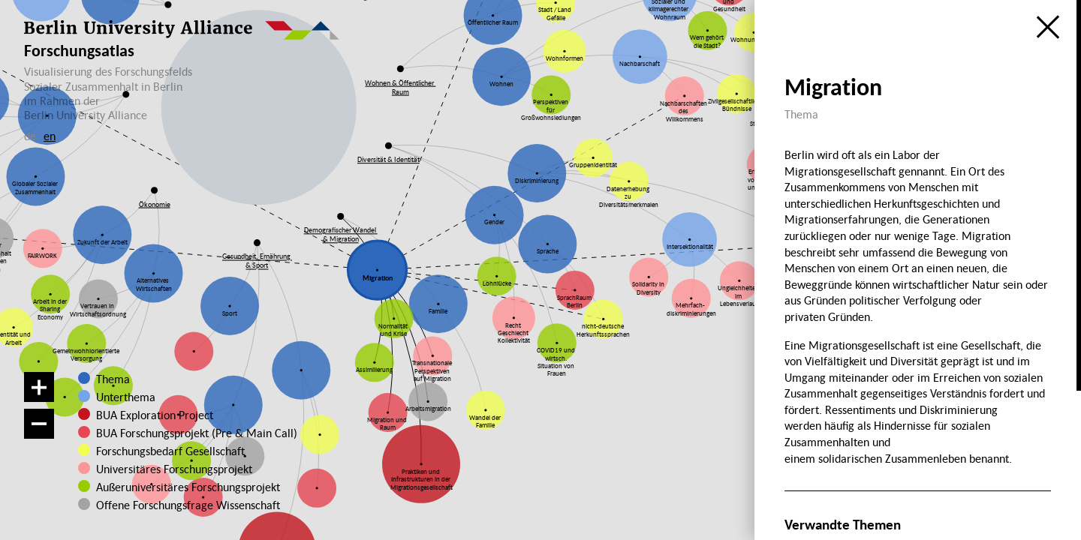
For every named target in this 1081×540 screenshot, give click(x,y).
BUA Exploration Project (154, 415)
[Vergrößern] (39, 387)
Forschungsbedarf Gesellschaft (168, 451)
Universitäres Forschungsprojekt (168, 469)
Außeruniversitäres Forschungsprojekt (177, 487)
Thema (113, 379)
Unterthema (125, 397)
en (50, 135)
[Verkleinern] (39, 424)
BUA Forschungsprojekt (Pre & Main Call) (196, 433)
